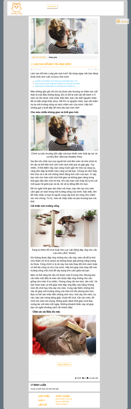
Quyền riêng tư (61, 404)
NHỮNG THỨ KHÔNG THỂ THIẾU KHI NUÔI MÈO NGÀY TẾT (56, 81)
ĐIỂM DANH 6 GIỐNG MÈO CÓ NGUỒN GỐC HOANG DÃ (55, 86)
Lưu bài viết (92, 378)
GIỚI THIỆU (44, 396)
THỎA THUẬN (63, 396)
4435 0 (80, 378)
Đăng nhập (52, 6)
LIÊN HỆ (42, 405)
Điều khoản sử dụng (64, 399)
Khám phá (53, 57)
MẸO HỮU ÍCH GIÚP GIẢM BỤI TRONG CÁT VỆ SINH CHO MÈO (57, 84)
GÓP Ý (41, 400)
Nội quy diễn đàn (62, 401)
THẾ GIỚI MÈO (39, 57)
